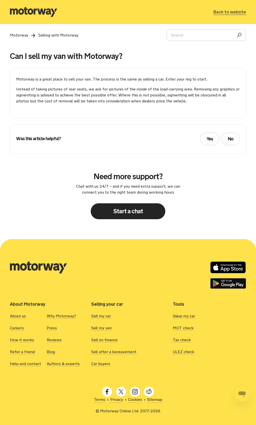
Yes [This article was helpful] (210, 139)
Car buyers (100, 363)
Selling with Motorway (58, 35)
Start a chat (128, 211)
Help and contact (25, 363)
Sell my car (101, 316)
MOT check (183, 328)
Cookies (135, 399)
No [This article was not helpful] (230, 139)
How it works (22, 340)
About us (18, 316)
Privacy (116, 399)
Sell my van (101, 328)
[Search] (206, 35)
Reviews (54, 340)
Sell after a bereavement (113, 351)
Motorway (19, 35)
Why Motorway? (61, 316)
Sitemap (154, 399)
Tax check (182, 340)
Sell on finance (104, 340)
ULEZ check (183, 351)
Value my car (184, 316)
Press (52, 328)
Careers (17, 328)
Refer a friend (22, 351)
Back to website (229, 12)
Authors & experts (63, 363)
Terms (99, 399)
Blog (51, 351)
